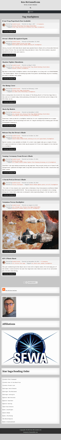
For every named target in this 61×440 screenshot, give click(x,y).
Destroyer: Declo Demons (9, 395)
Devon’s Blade (6, 419)
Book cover (18, 92)
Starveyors (20, 187)
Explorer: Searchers (8, 407)
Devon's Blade (16, 43)
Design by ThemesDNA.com (30, 438)
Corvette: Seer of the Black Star (12, 389)
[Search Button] (30, 8)
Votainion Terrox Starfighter (14, 208)
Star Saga (27, 25)
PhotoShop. (25, 92)
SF (34, 188)
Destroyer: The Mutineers (9, 398)
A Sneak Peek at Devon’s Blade (14, 182)
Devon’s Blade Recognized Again (15, 38)
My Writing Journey (11, 297)
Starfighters (42, 27)
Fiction (14, 25)
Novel (26, 214)
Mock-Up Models (9, 110)
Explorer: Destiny (7, 410)
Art (13, 67)
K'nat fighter (16, 116)
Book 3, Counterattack (8, 428)
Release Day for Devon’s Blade (14, 134)
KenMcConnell (16, 24)
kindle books (25, 140)
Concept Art (18, 67)
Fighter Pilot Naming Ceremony (34, 164)
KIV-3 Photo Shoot (9, 264)
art (13, 92)
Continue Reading (10, 32)
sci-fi (31, 116)
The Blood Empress (8, 425)
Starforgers (27, 91)
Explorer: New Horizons (9, 404)
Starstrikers (34, 25)
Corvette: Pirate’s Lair (9, 392)
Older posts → (32, 288)
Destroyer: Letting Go (8, 401)
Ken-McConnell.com (30, 2)
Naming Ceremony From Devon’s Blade (18, 158)
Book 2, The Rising (7, 422)
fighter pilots (25, 188)
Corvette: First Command (9, 386)
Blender (14, 68)
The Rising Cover (9, 86)
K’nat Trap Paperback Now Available (17, 21)
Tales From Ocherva (8, 413)
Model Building (39, 67)
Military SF (32, 44)
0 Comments (41, 24)
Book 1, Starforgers (8, 416)
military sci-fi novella (25, 27)
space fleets (45, 140)
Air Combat (12, 164)
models (20, 68)
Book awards (16, 44)
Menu (31, 11)
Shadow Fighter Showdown (13, 62)
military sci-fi (33, 140)
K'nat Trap (20, 25)
